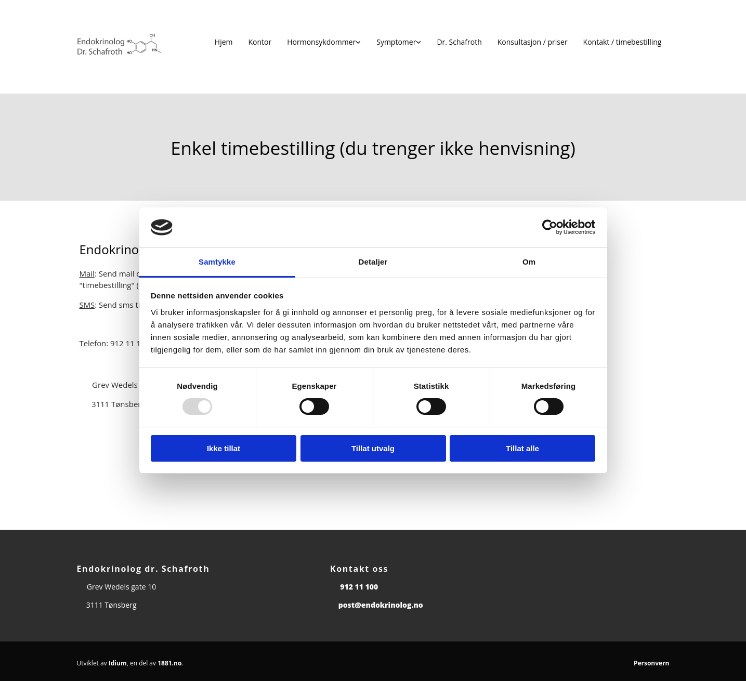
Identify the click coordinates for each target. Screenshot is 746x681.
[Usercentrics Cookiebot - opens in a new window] (549, 227)
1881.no (169, 663)
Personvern (652, 663)
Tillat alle (522, 448)
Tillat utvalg (373, 448)
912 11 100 (359, 587)
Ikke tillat (223, 448)
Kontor (260, 42)
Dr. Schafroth (459, 42)
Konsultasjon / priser (533, 42)
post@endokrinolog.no (380, 605)
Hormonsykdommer (321, 42)
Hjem (224, 42)
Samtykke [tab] (217, 261)
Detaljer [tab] (373, 261)
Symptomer (396, 42)
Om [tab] (528, 261)
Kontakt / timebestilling (622, 42)
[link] (324, 42)
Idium (118, 663)
